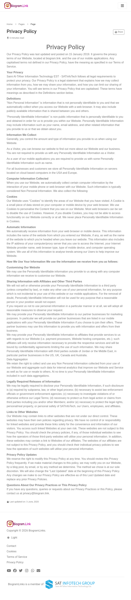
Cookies (11, 551)
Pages (22, 24)
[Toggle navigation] (122, 5)
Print (119, 32)
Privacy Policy (15, 562)
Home (9, 24)
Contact (11, 546)
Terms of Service (17, 556)
